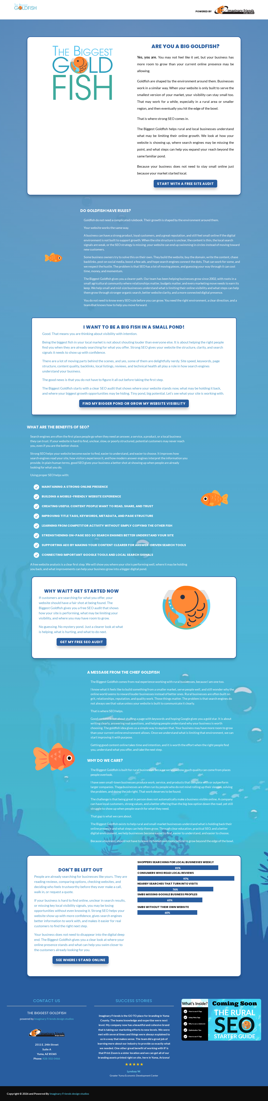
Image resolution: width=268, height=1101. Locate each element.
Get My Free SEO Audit (81, 642)
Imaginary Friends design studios (54, 1018)
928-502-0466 (51, 1058)
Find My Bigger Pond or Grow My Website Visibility (134, 403)
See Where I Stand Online (80, 960)
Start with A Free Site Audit (185, 183)
